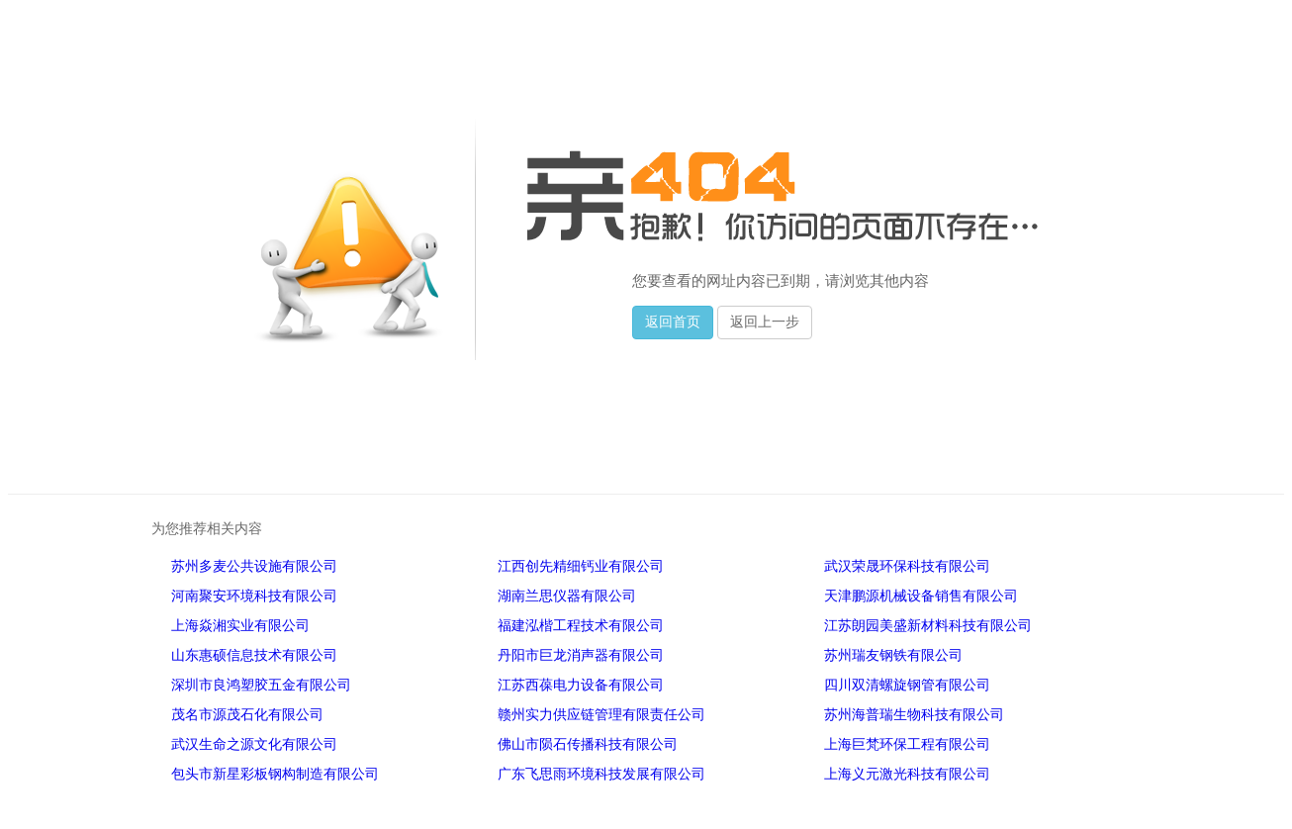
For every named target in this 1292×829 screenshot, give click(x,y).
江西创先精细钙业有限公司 (581, 566)
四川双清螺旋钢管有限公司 (907, 685)
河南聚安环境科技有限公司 (254, 596)
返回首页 (672, 322)
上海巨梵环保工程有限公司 (907, 744)
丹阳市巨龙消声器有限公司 (581, 655)
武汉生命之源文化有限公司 (254, 744)
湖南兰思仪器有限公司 (567, 596)
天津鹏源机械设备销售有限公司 (921, 596)
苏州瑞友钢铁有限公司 (893, 655)
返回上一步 (764, 322)
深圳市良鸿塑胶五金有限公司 (261, 685)
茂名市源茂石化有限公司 (247, 714)
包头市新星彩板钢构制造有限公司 (275, 774)
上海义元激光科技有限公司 (907, 774)
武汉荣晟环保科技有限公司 (907, 566)
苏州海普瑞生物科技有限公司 (914, 714)
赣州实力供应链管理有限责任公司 (601, 714)
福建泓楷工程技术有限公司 (581, 625)
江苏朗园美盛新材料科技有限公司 (928, 625)
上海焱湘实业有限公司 (240, 625)
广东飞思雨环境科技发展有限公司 (601, 774)
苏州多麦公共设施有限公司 (254, 566)
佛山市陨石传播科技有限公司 (588, 744)
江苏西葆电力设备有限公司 (581, 685)
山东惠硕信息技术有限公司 (254, 655)
